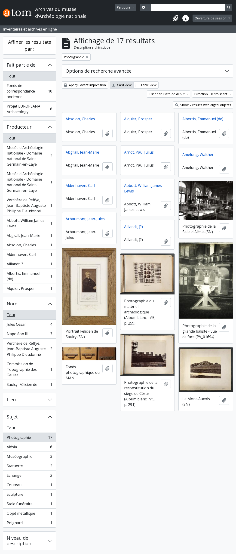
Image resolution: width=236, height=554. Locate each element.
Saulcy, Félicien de (29, 385)
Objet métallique (29, 514)
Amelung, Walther (198, 154)
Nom (12, 303)
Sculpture (29, 495)
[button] (175, 18)
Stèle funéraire (29, 505)
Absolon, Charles (29, 246)
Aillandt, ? (29, 265)
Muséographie (29, 457)
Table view (145, 85)
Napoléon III (29, 335)
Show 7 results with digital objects (203, 105)
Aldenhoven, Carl (29, 255)
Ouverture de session (211, 18)
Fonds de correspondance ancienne (29, 91)
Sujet (12, 417)
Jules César (29, 325)
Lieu (11, 399)
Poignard (29, 523)
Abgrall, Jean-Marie (29, 236)
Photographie (29, 438)
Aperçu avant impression (85, 85)
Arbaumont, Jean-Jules (85, 218)
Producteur (19, 127)
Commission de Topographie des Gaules (29, 369)
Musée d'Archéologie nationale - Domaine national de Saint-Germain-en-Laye (29, 156)
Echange (29, 476)
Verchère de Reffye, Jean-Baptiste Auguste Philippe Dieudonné (29, 205)
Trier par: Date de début (167, 94)
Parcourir (124, 7)
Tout (11, 76)
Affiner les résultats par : (29, 45)
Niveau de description (19, 541)
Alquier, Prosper (29, 289)
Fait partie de (21, 65)
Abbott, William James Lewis (29, 223)
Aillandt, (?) (133, 226)
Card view (122, 85)
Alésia (29, 448)
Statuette (29, 467)
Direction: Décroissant (211, 94)
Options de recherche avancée (99, 71)
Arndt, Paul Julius (139, 152)
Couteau (29, 486)
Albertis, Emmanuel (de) (29, 276)
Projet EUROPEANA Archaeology (29, 109)
